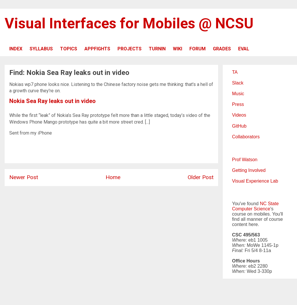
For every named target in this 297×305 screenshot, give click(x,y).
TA (235, 72)
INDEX (15, 49)
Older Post (200, 177)
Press (238, 104)
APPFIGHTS (97, 49)
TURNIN (157, 49)
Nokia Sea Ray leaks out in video (52, 101)
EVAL (243, 49)
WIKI (177, 49)
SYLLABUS (41, 49)
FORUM (197, 49)
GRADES (222, 49)
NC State (269, 203)
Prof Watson (244, 159)
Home (113, 177)
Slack (237, 82)
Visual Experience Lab (255, 181)
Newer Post (23, 177)
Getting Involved (249, 170)
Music (238, 93)
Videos (239, 115)
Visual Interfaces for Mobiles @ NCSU (129, 23)
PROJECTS (129, 49)
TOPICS (68, 49)
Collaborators (246, 136)
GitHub (239, 126)
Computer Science (251, 208)
